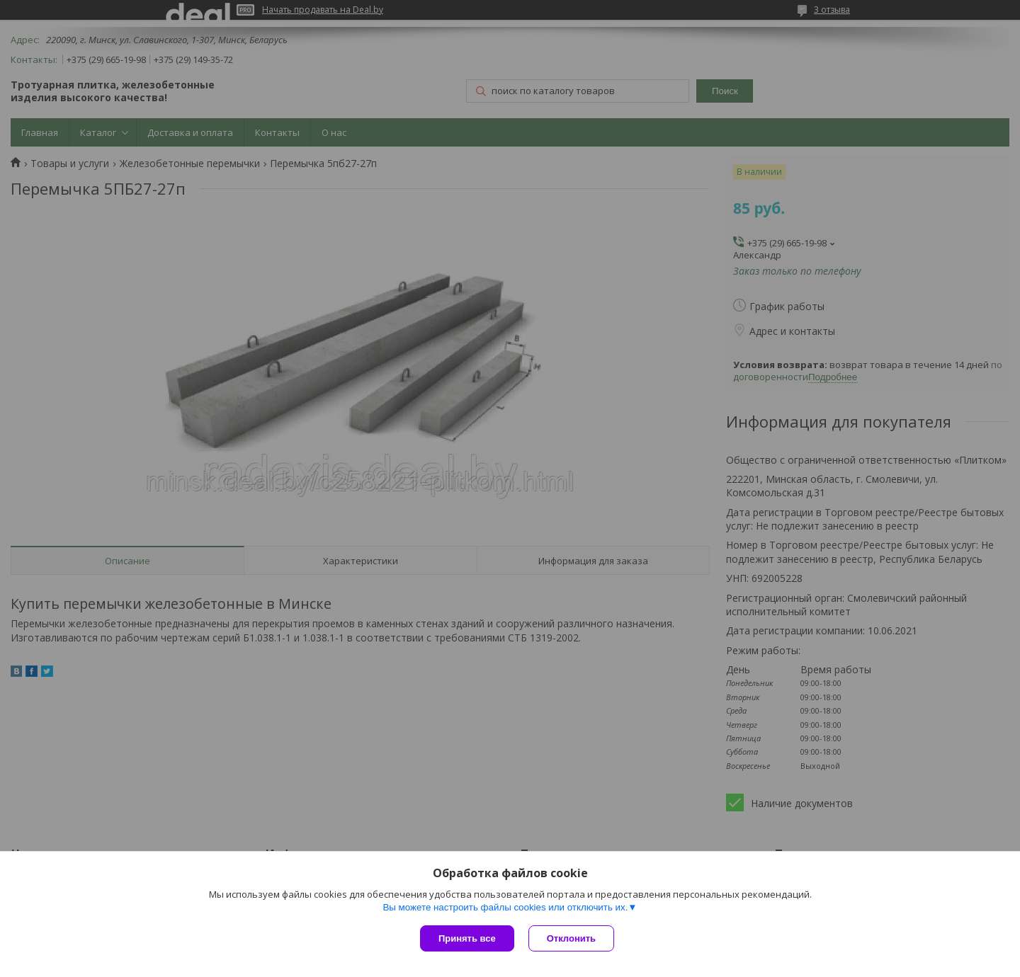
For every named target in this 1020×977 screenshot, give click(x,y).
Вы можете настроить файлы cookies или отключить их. (505, 907)
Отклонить (571, 938)
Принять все (467, 938)
